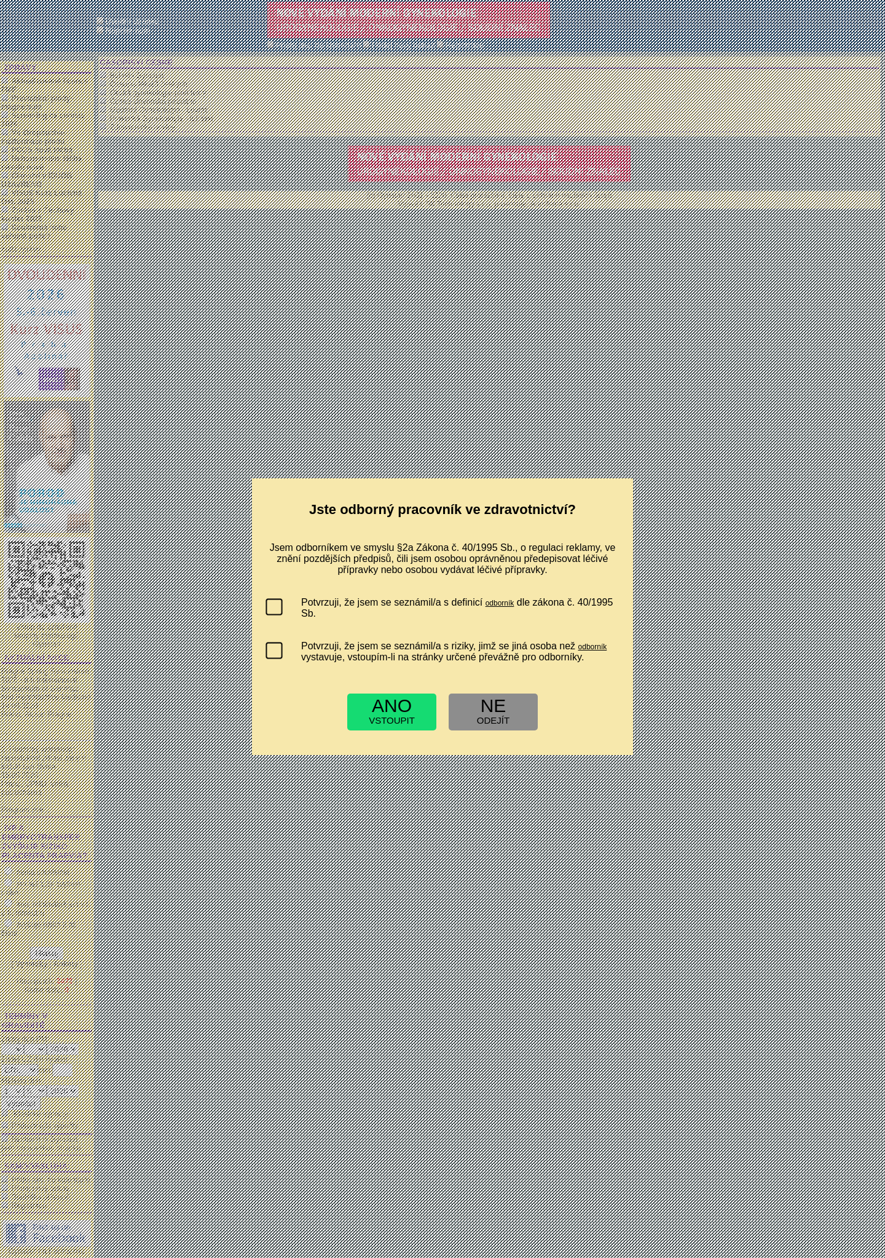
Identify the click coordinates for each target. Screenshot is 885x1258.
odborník (500, 603)
